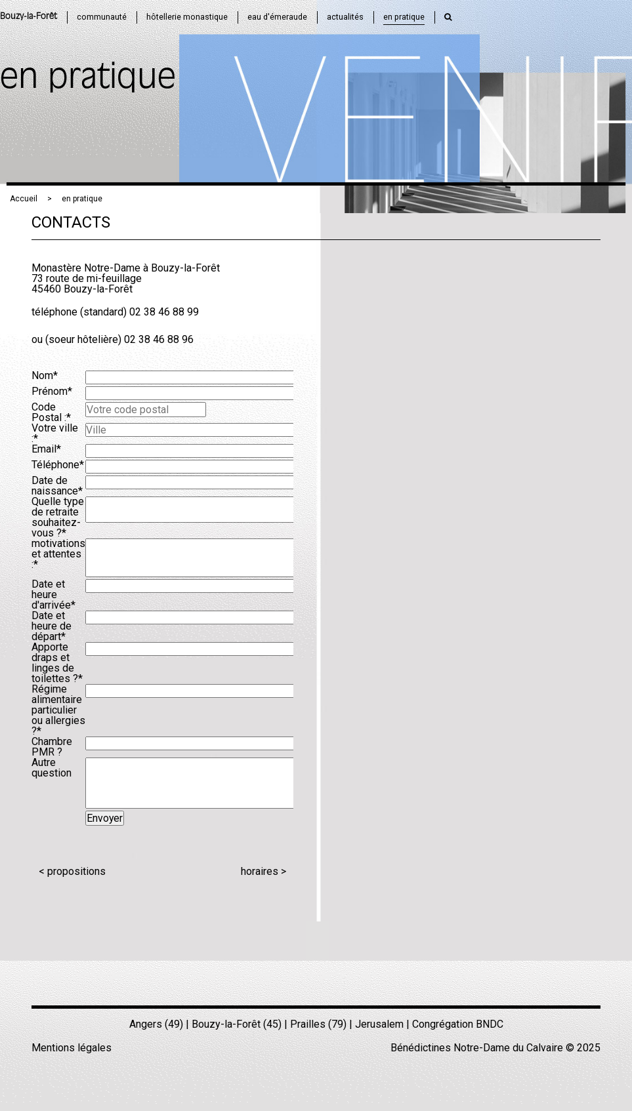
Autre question (52, 767)
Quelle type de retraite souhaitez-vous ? (58, 517)
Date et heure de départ (52, 626)
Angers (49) (156, 1024)
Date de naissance (57, 485)
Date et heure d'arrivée (53, 594)
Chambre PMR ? (52, 746)
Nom (45, 375)
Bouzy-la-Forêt (28, 16)
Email (46, 449)
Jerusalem (379, 1024)
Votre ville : (55, 433)
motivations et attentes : (58, 554)
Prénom (52, 391)
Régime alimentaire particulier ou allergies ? (58, 710)
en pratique (82, 198)
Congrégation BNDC (457, 1024)
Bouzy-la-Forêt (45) (237, 1024)
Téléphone (58, 464)
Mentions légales (72, 1047)
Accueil (23, 198)
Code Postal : (51, 412)
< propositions (72, 871)
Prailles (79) (318, 1024)
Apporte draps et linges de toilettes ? (57, 663)
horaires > (263, 871)
